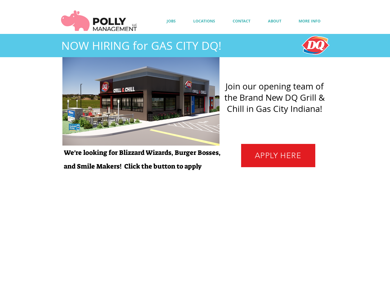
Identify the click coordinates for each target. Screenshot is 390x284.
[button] (309, 21)
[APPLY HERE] (278, 155)
